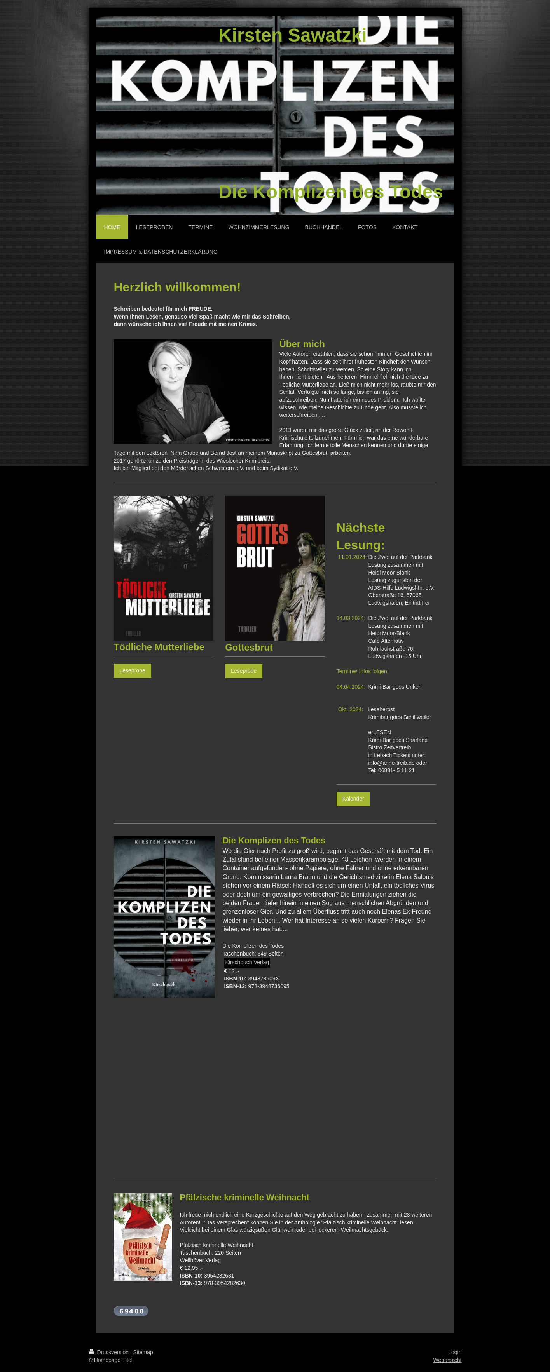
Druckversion (109, 1352)
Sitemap (143, 1352)
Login (454, 1352)
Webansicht (447, 1360)
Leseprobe (132, 670)
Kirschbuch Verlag (247, 962)
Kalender (353, 799)
